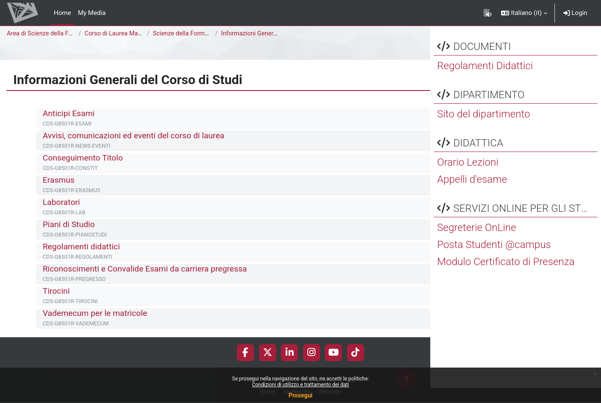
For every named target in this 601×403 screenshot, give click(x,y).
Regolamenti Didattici (485, 81)
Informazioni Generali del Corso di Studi (277, 34)
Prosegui (300, 395)
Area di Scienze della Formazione (54, 34)
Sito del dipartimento (483, 129)
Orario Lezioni (468, 177)
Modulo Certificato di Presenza (506, 277)
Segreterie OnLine (476, 242)
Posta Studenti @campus (494, 260)
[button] (524, 13)
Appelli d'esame (472, 194)
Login (575, 13)
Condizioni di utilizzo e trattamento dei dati (300, 385)
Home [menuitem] (62, 13)
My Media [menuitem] (91, 13)
